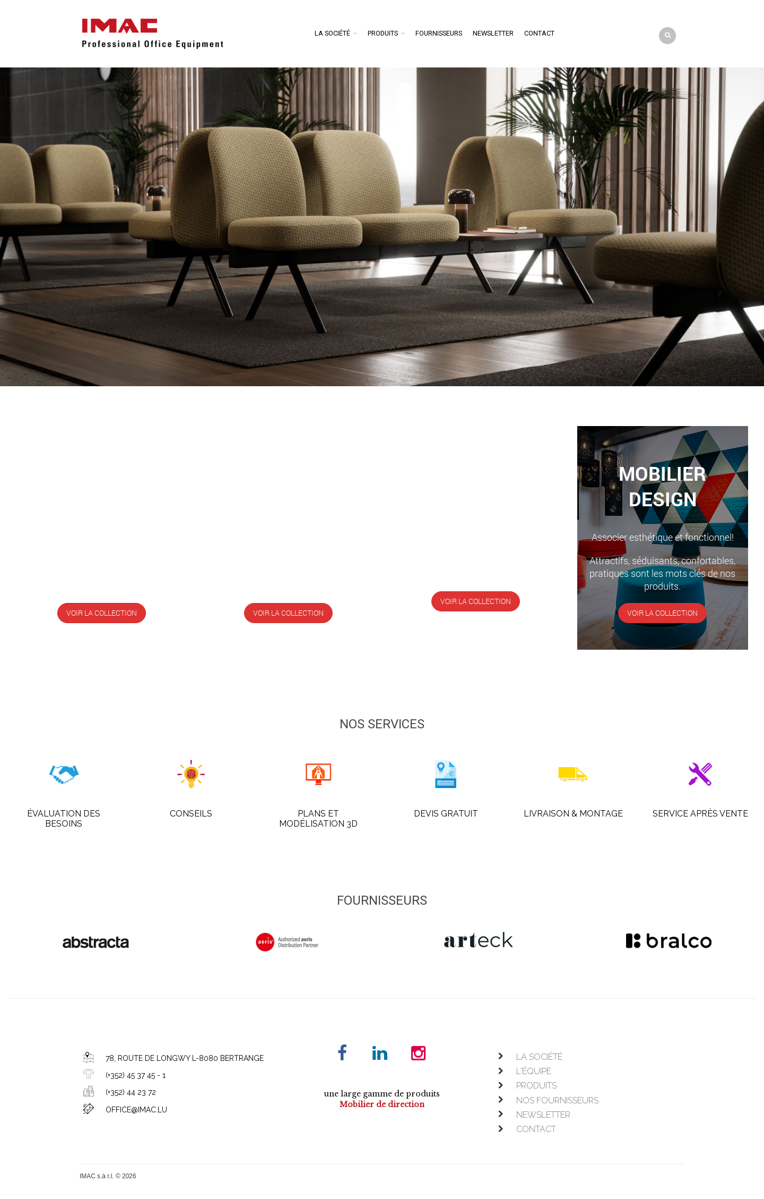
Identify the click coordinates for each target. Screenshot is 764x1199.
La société (332, 33)
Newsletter (493, 33)
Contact (539, 33)
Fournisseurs (438, 33)
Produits (383, 33)
